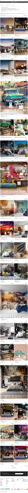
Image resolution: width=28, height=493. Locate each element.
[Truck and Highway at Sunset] (7, 57)
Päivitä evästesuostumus (25, 481)
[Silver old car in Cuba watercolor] (7, 261)
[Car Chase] (14, 401)
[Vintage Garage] (21, 36)
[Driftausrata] (7, 282)
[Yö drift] (7, 464)
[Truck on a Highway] (7, 240)
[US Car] (21, 57)
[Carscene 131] (7, 363)
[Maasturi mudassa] (21, 282)
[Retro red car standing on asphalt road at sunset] (7, 78)
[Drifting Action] (21, 443)
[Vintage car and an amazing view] (7, 218)
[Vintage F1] (7, 443)
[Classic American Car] (14, 116)
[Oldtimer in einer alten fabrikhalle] (21, 341)
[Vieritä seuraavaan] (27, 13)
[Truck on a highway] (21, 240)
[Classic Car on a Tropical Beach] (21, 218)
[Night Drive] (21, 464)
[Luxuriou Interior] (7, 422)
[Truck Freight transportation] (7, 36)
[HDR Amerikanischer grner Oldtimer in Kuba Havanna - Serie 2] (7, 138)
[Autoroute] (21, 261)
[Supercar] (21, 422)
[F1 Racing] (7, 341)
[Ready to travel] (14, 197)
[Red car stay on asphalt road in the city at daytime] (7, 159)
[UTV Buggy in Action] (14, 320)
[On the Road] (21, 363)
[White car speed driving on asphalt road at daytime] (21, 138)
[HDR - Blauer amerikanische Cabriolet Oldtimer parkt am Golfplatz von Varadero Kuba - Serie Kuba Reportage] (21, 159)
